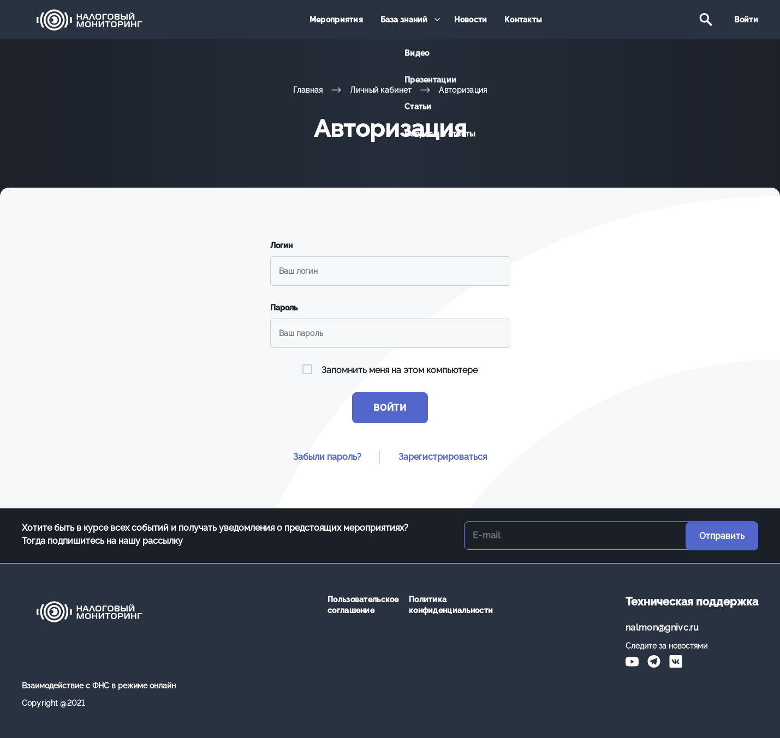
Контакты (522, 20)
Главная (308, 90)
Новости (470, 20)
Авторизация (463, 90)
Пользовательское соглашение (360, 605)
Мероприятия (337, 20)
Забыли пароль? (327, 457)
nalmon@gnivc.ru (662, 627)
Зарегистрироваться (442, 457)
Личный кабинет (381, 90)
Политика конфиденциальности (441, 605)
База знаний (404, 20)
